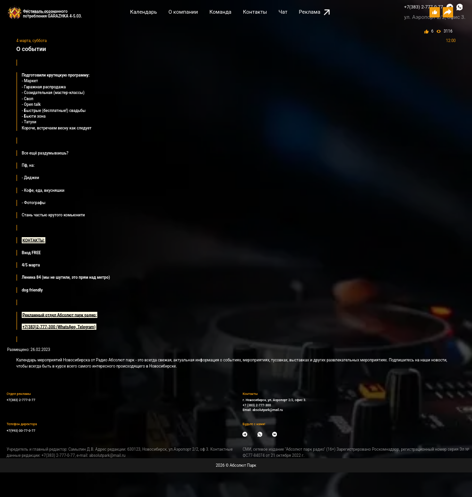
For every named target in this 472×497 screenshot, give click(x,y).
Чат (282, 12)
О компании (182, 12)
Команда (220, 12)
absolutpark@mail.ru (267, 410)
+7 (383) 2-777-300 (256, 405)
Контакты (255, 12)
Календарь (143, 12)
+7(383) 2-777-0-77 (423, 6)
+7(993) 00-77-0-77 (21, 431)
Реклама (314, 12)
